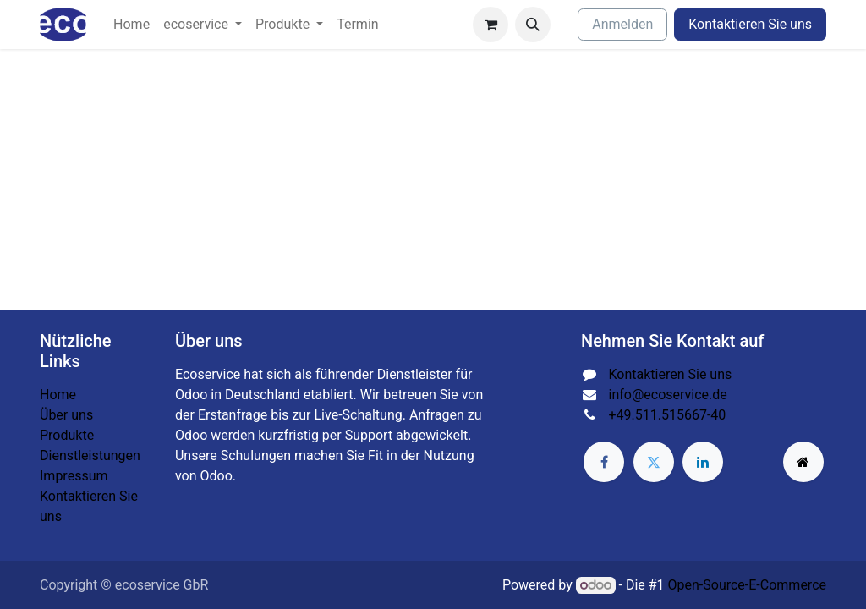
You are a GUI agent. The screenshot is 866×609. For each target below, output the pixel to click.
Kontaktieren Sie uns (750, 24)
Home (58, 395)
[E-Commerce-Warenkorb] (490, 24)
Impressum (74, 476)
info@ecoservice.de (668, 395)
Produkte (67, 435)
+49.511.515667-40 (667, 415)
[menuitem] (131, 24)
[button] (533, 24)
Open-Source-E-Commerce (747, 585)
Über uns (66, 415)
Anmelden (622, 24)
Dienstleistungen (90, 455)
